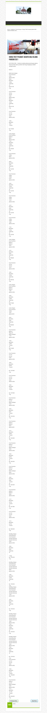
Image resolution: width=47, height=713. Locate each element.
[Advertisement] (23, 17)
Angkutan (13, 29)
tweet (14, 703)
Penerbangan (19, 29)
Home (8, 29)
